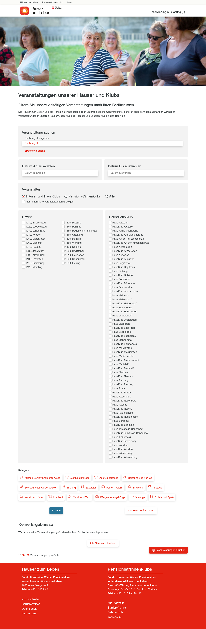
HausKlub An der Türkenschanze (130, 243)
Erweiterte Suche (35, 151)
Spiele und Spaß (164, 497)
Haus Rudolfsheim (122, 413)
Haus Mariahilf (120, 364)
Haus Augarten (120, 255)
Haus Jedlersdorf (122, 316)
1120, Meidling (34, 267)
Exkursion (91, 488)
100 (27, 555)
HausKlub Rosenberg (124, 401)
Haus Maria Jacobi (122, 356)
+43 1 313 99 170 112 (129, 594)
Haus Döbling (120, 271)
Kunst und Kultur (34, 497)
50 (23, 555)
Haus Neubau (120, 372)
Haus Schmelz (120, 421)
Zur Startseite (30, 599)
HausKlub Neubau (122, 376)
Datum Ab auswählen (38, 166)
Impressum (29, 614)
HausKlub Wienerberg (124, 457)
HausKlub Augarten (123, 259)
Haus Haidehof (120, 295)
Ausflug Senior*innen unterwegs (42, 478)
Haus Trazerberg (121, 437)
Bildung (71, 488)
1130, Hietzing (73, 223)
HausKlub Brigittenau (124, 267)
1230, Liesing (72, 263)
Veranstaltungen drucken (171, 550)
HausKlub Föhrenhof (123, 283)
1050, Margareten (35, 239)
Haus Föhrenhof (121, 279)
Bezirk (27, 217)
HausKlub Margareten (124, 352)
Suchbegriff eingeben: (37, 138)
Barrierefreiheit (31, 604)
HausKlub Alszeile (122, 227)
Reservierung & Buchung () (167, 12)
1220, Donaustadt (75, 259)
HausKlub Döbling (122, 275)
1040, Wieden (33, 235)
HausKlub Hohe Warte (124, 312)
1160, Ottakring (74, 235)
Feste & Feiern (114, 488)
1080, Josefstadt (35, 251)
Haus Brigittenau (121, 263)
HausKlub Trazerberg (124, 441)
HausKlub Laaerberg (123, 328)
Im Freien (138, 488)
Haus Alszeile (120, 223)
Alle (112, 196)
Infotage (157, 488)
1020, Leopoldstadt (37, 227)
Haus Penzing (120, 380)
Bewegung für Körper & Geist (41, 488)
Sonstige (140, 497)
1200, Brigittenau (74, 251)
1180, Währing (73, 243)
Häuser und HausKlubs (43, 196)
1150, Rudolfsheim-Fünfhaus (81, 231)
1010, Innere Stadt (36, 223)
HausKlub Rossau (122, 409)
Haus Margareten (122, 348)
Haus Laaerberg (121, 324)
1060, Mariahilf (34, 243)
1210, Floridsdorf (74, 255)
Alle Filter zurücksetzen (142, 511)
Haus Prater (119, 388)
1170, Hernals (73, 239)
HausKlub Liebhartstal (124, 344)
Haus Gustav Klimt (122, 287)
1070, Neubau (33, 247)
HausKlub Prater (121, 393)
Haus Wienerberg (122, 453)
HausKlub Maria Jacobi (125, 360)
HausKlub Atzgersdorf (124, 251)
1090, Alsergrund (35, 255)
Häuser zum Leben (29, 3)
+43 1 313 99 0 (39, 590)
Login (69, 3)
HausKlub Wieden (122, 449)
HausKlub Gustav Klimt (125, 291)
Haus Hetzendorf (121, 300)
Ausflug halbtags (108, 478)
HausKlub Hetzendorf (124, 304)
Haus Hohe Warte (122, 308)
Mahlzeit (58, 497)
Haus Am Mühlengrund (125, 231)
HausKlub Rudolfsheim (125, 417)
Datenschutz (29, 609)
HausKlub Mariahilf (123, 368)
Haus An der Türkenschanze (128, 239)
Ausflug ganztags (79, 478)
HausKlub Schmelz (123, 425)
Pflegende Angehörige (112, 497)
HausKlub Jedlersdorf (124, 320)
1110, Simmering (35, 263)
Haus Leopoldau (121, 332)
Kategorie (23, 470)
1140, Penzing (73, 227)
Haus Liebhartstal (122, 340)
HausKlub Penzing (122, 384)
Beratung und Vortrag (140, 478)
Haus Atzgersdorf (122, 247)
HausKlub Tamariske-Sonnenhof (130, 433)
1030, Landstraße (35, 231)
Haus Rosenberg (121, 397)
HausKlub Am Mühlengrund (127, 235)
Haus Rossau (119, 405)
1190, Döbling (73, 247)
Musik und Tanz (81, 497)
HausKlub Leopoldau (124, 336)
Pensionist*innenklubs (52, 3)
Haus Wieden (120, 445)
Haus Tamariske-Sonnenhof (127, 429)
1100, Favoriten (34, 259)
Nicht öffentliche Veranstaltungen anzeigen (49, 202)
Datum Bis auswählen (124, 166)
